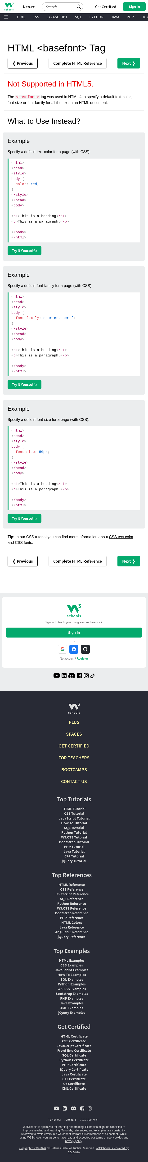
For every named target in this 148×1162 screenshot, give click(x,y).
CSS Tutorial (74, 813)
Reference (77, 63)
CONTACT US (74, 781)
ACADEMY (89, 1120)
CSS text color (121, 537)
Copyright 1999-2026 (32, 1148)
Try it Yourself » (24, 250)
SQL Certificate (74, 1055)
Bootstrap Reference (71, 913)
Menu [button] (29, 6)
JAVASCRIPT (57, 17)
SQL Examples (71, 979)
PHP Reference (72, 917)
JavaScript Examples (71, 969)
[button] (79, 7)
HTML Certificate (74, 1036)
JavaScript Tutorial (74, 818)
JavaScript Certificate (74, 1045)
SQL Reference (71, 898)
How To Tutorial (74, 822)
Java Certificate (74, 1074)
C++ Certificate (74, 1078)
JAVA (115, 17)
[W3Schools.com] (74, 710)
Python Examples (72, 984)
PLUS (74, 722)
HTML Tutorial (74, 808)
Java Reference (71, 927)
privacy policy (73, 1141)
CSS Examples (71, 965)
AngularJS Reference (71, 932)
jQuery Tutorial (74, 860)
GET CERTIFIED (74, 746)
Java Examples (72, 1003)
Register (82, 658)
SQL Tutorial (74, 827)
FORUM (54, 1120)
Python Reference (71, 903)
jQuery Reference (71, 936)
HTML (20, 17)
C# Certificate (74, 1083)
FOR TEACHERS (74, 758)
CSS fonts (23, 543)
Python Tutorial (74, 832)
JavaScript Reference (72, 894)
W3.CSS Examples (72, 988)
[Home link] (9, 6)
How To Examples (72, 974)
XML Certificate (74, 1088)
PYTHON (96, 17)
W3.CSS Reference (71, 908)
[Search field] (62, 6)
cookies (118, 1137)
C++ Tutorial (74, 856)
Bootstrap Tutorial (74, 841)
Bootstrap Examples (71, 993)
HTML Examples (72, 960)
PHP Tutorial (74, 846)
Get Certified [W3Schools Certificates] (105, 6)
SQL (78, 17)
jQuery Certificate (74, 1069)
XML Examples (71, 1007)
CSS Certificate (74, 1041)
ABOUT (70, 1120)
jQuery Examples (71, 1012)
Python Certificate (74, 1059)
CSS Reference (71, 889)
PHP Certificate (74, 1064)
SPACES (74, 734)
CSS (36, 17)
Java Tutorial (74, 851)
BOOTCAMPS (74, 769)
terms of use (104, 1137)
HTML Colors (71, 922)
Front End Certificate (74, 1050)
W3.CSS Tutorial (74, 837)
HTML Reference (71, 884)
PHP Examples (71, 998)
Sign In (74, 632)
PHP (130, 17)
